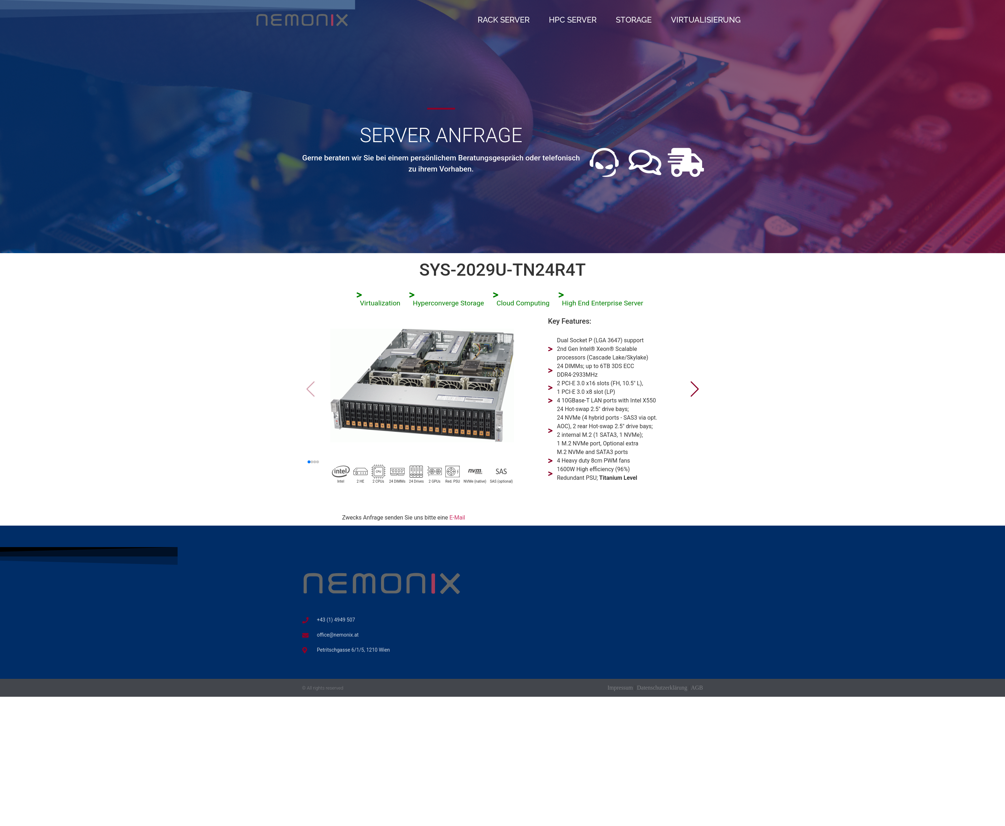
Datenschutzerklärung (662, 688)
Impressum (620, 688)
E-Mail (457, 517)
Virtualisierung (706, 19)
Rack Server (504, 19)
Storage (634, 19)
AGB (697, 688)
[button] (695, 389)
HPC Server (572, 19)
